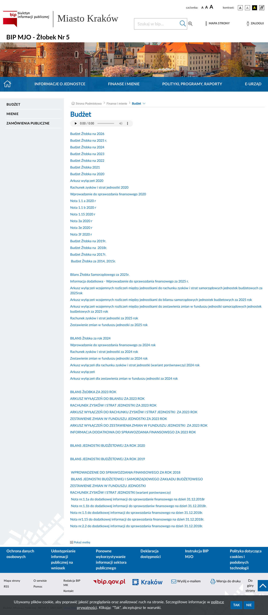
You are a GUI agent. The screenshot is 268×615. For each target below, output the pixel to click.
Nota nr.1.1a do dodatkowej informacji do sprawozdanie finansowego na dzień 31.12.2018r (137, 499)
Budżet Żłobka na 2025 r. (88, 140)
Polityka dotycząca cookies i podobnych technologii (246, 559)
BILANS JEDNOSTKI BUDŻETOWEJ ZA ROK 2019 (107, 459)
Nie (249, 605)
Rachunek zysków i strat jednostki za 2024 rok (104, 351)
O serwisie (40, 580)
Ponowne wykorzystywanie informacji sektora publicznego (111, 559)
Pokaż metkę (82, 542)
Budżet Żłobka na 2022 (87, 160)
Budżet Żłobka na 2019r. (88, 241)
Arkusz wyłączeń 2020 (86, 181)
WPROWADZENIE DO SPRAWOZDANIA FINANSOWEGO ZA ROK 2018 (125, 472)
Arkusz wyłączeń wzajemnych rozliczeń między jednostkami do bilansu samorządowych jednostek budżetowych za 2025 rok (161, 300)
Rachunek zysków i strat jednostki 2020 (99, 187)
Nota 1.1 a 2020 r (83, 201)
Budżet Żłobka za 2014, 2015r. (93, 261)
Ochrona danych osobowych (20, 554)
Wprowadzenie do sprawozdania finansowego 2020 (108, 194)
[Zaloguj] (255, 23)
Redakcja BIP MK (71, 583)
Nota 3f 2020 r (81, 234)
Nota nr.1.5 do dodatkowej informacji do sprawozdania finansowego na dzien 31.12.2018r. (136, 512)
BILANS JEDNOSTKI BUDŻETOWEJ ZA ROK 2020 (107, 445)
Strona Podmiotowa (89, 103)
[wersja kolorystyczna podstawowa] (240, 8)
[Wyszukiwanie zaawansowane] (190, 24)
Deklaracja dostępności (150, 554)
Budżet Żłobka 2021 (85, 167)
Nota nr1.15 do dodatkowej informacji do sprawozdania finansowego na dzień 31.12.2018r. (137, 519)
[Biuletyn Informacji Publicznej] (109, 584)
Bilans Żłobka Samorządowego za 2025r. (99, 274)
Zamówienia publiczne (27, 123)
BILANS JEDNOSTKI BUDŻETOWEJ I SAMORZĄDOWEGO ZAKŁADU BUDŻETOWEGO (136, 479)
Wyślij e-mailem (186, 581)
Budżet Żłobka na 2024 (87, 147)
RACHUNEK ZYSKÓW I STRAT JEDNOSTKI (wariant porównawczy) (120, 492)
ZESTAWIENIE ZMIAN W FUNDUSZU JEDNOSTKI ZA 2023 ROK (118, 419)
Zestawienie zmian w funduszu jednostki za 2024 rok (109, 358)
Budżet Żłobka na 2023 (87, 154)
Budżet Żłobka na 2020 (87, 174)
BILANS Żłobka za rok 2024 (90, 338)
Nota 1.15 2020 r (82, 214)
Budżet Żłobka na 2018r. (88, 248)
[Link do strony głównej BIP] (66, 19)
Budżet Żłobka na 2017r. (88, 254)
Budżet (13, 104)
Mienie (12, 114)
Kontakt (68, 591)
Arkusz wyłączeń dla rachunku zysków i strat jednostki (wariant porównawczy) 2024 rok (135, 365)
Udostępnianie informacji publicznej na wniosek (63, 559)
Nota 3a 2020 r (81, 221)
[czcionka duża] (215, 7)
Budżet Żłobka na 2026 (87, 134)
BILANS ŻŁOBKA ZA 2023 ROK (93, 392)
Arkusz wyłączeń (82, 372)
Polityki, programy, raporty (192, 84)
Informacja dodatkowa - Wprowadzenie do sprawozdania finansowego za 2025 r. (129, 281)
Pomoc (38, 586)
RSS (6, 586)
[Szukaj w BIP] (156, 24)
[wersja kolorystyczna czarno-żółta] (254, 8)
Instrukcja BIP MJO (196, 554)
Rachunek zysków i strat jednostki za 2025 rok (104, 318)
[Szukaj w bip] (183, 24)
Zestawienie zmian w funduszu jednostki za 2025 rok (109, 325)
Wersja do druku (225, 581)
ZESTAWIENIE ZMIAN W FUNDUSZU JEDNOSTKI (108, 486)
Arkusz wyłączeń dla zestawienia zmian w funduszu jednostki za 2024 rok (124, 378)
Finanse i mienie (123, 84)
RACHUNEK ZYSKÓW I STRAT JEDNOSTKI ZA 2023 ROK (113, 405)
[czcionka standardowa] (202, 7)
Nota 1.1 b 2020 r (83, 207)
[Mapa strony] (217, 23)
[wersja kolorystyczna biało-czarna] (247, 8)
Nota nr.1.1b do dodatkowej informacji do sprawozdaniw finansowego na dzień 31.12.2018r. (138, 506)
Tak (236, 605)
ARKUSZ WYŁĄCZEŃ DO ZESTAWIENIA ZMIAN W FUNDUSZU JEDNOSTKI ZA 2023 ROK (138, 425)
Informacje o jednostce (60, 84)
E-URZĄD (253, 84)
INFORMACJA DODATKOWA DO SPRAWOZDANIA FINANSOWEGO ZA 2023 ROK (133, 432)
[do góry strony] (255, 585)
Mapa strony (12, 580)
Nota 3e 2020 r (81, 227)
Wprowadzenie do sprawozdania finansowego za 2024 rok (113, 345)
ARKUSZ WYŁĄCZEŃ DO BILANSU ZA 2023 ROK (107, 398)
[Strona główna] (9, 84)
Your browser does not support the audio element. (101, 123)
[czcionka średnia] (206, 7)
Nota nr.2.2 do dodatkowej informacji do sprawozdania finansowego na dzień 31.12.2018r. (136, 526)
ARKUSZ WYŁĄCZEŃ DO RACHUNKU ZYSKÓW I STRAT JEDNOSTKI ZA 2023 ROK (133, 412)
